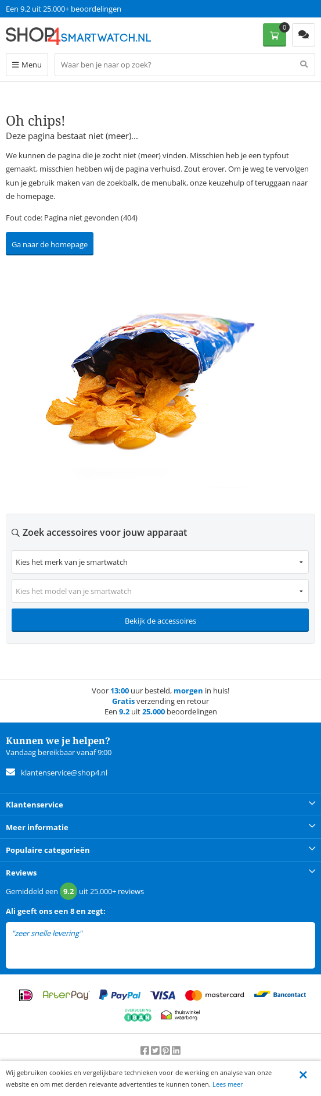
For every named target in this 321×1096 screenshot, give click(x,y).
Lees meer (227, 1084)
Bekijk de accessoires (160, 620)
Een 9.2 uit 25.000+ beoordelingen (63, 8)
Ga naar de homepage (50, 244)
